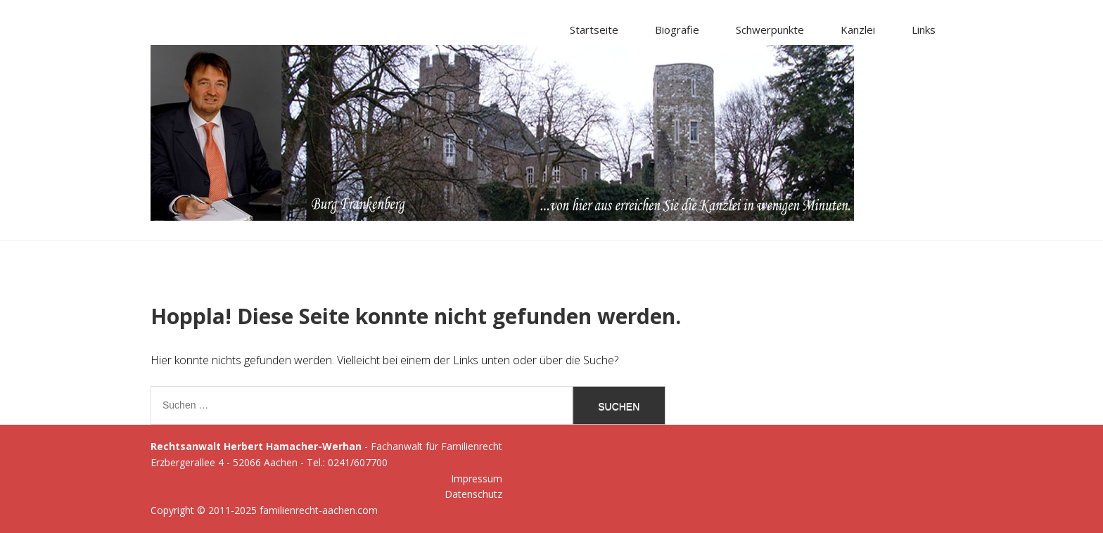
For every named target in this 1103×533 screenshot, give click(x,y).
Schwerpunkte (770, 30)
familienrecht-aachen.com (319, 510)
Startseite (594, 30)
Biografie (677, 30)
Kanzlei (858, 30)
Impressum (476, 478)
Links (924, 30)
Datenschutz (473, 494)
